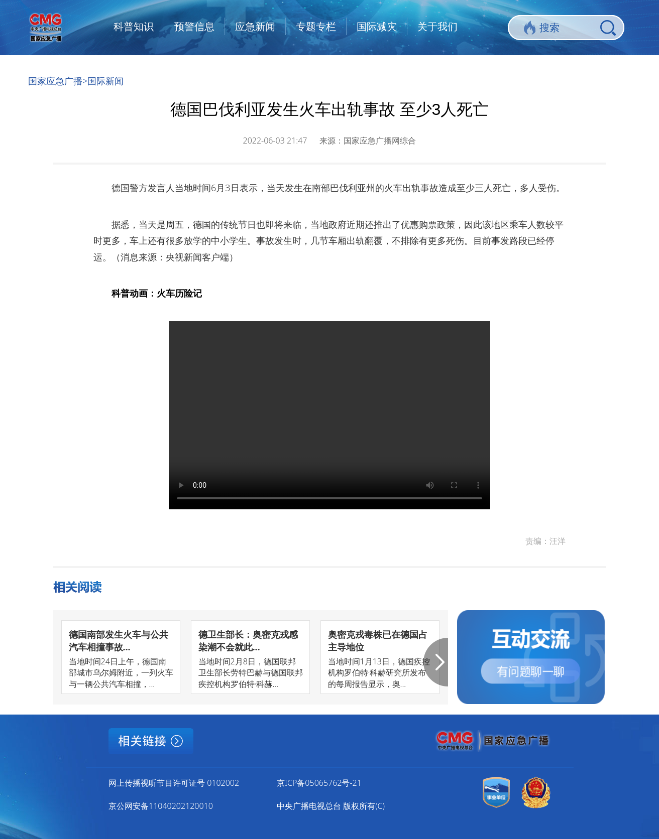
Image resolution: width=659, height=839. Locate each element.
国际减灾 (377, 26)
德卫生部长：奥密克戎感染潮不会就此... (248, 640)
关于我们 (437, 26)
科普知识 (134, 26)
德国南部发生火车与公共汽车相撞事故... (118, 640)
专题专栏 (316, 26)
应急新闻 (255, 26)
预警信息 (194, 26)
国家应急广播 (55, 81)
